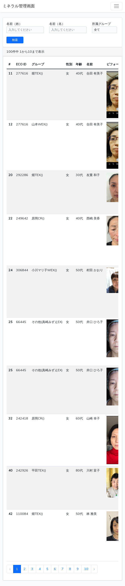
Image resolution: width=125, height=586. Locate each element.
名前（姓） (14, 24)
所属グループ (101, 24)
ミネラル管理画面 (19, 6)
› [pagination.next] (94, 569)
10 (86, 569)
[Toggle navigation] (116, 6)
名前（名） (57, 24)
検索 (15, 40)
